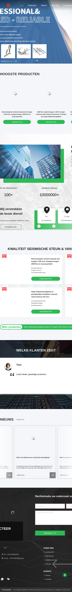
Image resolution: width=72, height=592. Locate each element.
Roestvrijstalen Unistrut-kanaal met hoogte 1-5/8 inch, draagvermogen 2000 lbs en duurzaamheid (17, 114)
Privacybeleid (6, 590)
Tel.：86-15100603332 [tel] (10, 554)
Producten (32, 5)
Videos (44, 5)
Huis (22, 5)
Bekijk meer (19, 419)
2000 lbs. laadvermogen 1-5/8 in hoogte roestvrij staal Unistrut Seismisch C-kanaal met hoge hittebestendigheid (51, 114)
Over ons (55, 5)
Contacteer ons (10, 227)
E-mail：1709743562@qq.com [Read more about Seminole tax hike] (12, 558)
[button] (36, 396)
